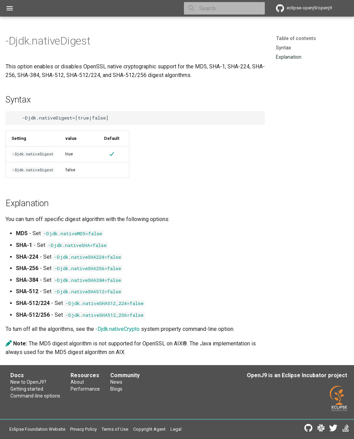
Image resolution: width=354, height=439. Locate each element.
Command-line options (35, 396)
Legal (175, 429)
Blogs (116, 389)
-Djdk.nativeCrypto (117, 329)
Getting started (26, 389)
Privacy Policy (83, 429)
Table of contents (296, 38)
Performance (85, 389)
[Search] (224, 8)
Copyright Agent (149, 429)
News (116, 382)
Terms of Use (115, 429)
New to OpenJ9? (28, 382)
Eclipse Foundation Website (37, 429)
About (77, 382)
